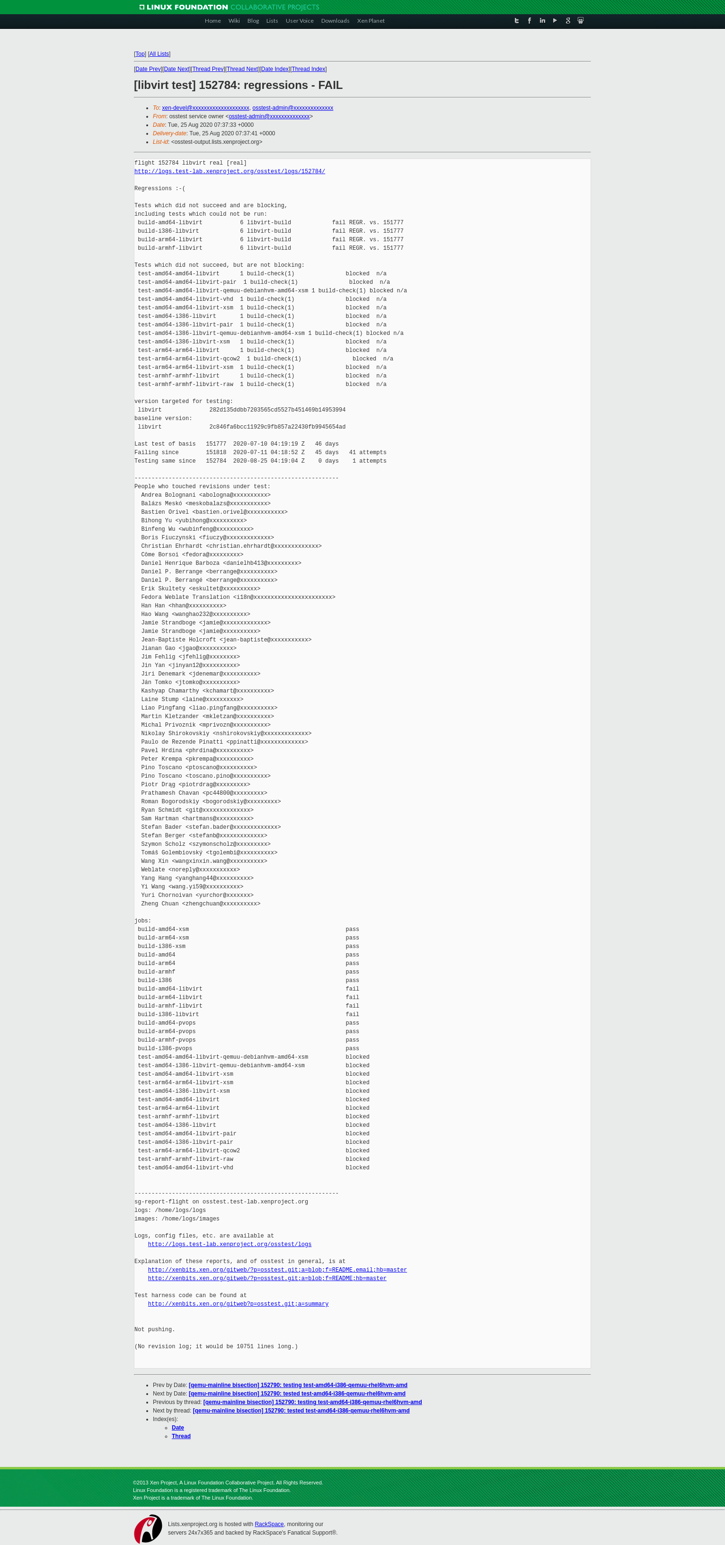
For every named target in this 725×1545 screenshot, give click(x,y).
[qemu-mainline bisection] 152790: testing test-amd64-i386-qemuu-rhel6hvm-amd (298, 1385)
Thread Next (242, 69)
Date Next (176, 69)
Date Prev (147, 69)
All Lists (159, 54)
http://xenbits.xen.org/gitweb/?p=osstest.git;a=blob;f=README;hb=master (267, 1278)
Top (139, 54)
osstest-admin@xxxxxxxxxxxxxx (292, 108)
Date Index (275, 69)
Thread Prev (207, 69)
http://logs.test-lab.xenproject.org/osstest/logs (230, 1244)
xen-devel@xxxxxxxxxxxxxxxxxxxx (205, 108)
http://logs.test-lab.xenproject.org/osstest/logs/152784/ (229, 171)
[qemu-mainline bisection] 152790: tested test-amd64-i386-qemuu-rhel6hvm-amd (297, 1393)
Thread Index (309, 69)
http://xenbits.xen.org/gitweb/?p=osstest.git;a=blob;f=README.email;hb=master (277, 1270)
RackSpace (269, 1524)
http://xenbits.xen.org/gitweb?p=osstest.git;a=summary (238, 1304)
